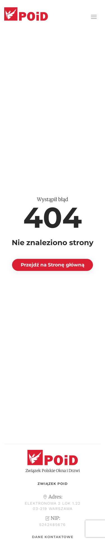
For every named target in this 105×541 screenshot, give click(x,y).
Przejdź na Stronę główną (52, 265)
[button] (94, 17)
